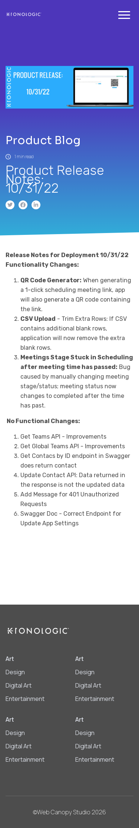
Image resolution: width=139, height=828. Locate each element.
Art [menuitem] (10, 659)
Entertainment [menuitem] (25, 699)
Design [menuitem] (15, 672)
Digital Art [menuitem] (19, 685)
